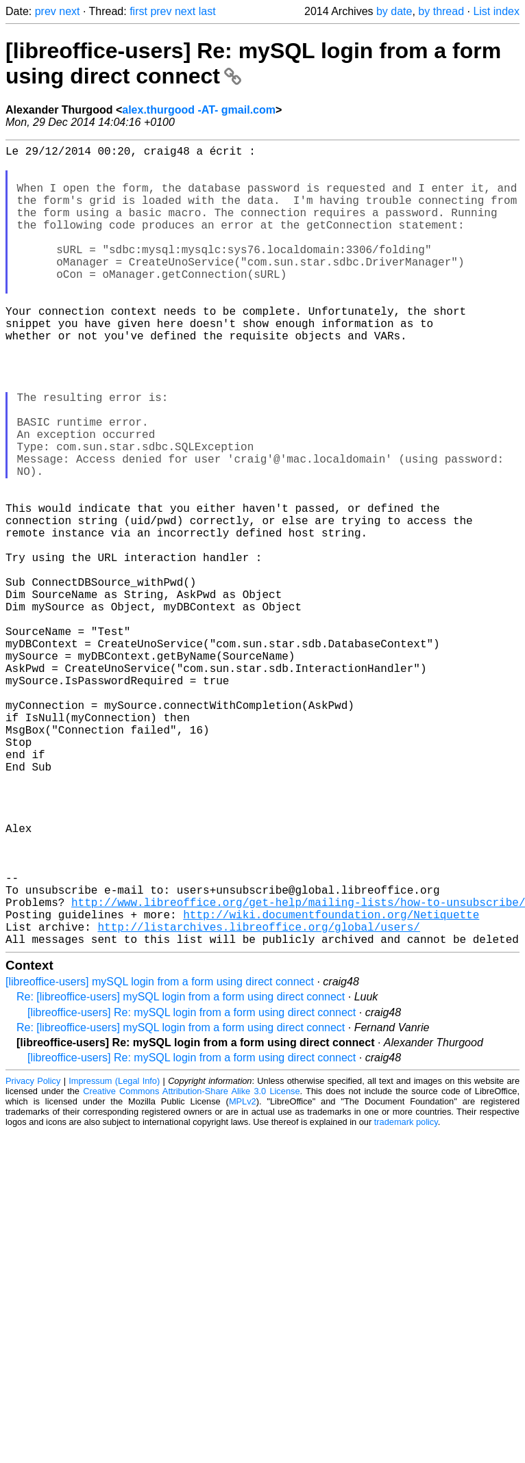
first (138, 11)
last (207, 11)
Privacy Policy (32, 1259)
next (69, 11)
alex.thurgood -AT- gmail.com (199, 110)
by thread (441, 11)
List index (496, 11)
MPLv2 (242, 1279)
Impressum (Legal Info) (114, 1259)
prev (45, 11)
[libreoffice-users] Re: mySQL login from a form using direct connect (191, 1190)
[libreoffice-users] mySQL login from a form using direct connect (159, 1159)
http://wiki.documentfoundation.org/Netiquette (331, 1086)
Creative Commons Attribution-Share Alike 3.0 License (191, 1269)
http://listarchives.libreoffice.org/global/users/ (258, 1101)
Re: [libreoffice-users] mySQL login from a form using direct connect (180, 1174)
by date (394, 11)
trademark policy (406, 1300)
